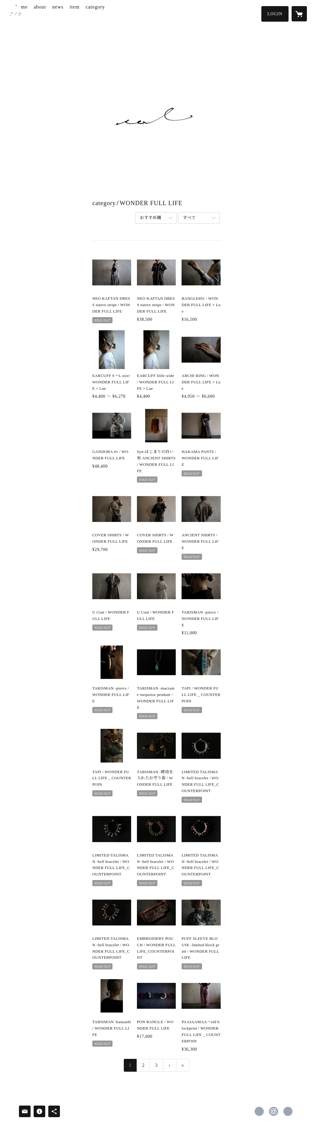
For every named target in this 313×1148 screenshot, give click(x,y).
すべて (189, 217)
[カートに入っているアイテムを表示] (299, 13)
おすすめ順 (150, 217)
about (64, 13)
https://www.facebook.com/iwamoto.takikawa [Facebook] (259, 1111)
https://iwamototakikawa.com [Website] (288, 1111)
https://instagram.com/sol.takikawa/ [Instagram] (273, 1111)
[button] (275, 14)
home (46, 13)
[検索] (13, 13)
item (99, 13)
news (82, 13)
